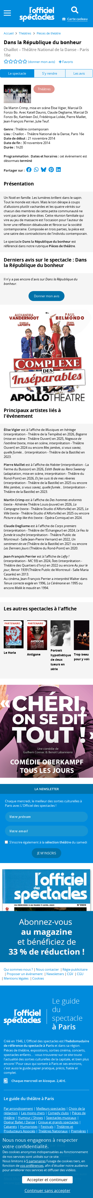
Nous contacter (47, 969)
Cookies (38, 978)
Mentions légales (16, 978)
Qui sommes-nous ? (18, 969)
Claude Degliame (17, 526)
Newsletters (55, 974)
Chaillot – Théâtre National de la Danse (41, 134)
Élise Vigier (12, 429)
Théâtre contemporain (32, 129)
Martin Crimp (14, 500)
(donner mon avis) (41, 62)
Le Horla (10, 653)
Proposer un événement (25, 974)
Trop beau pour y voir (82, 656)
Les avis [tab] (79, 73)
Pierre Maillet (14, 464)
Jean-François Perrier (20, 556)
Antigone (33, 654)
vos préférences (31, 1165)
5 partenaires (36, 1161)
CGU (80, 974)
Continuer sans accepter (47, 1190)
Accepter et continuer (47, 1179)
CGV (70, 974)
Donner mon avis (46, 296)
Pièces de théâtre (62, 246)
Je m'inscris (46, 853)
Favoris (66, 62)
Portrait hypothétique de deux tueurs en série (61, 659)
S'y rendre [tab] (49, 73)
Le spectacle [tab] (17, 73)
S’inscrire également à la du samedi (48, 842)
